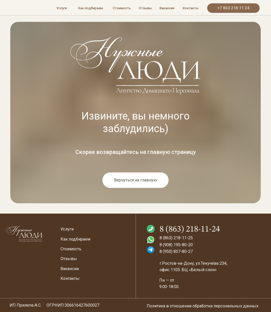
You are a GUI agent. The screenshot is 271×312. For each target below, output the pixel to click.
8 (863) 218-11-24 (190, 229)
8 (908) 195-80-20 (176, 244)
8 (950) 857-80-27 (176, 251)
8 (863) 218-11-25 (176, 237)
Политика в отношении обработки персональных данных (202, 306)
